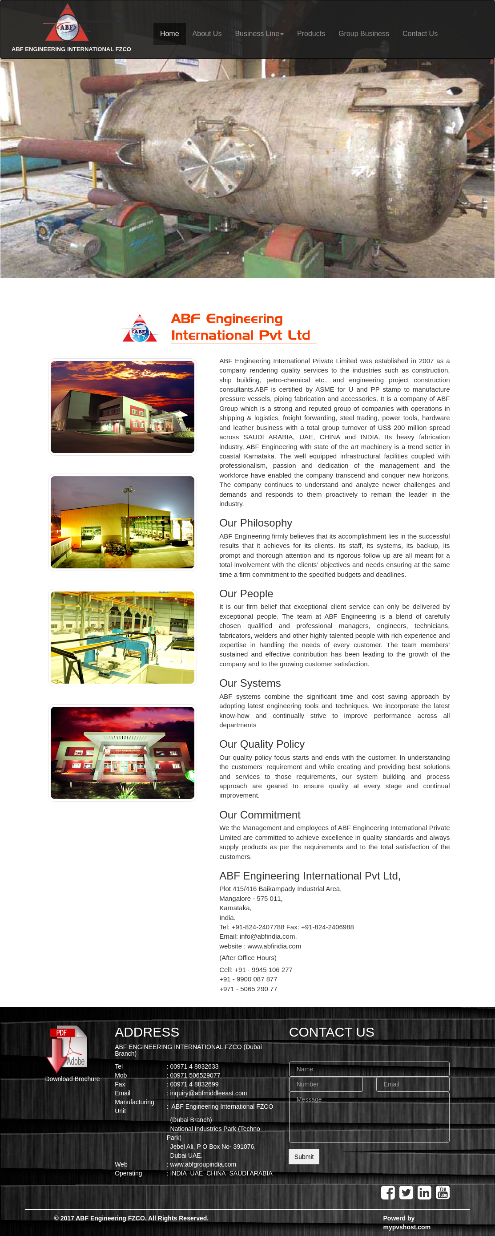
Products (311, 33)
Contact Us (420, 33)
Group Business (363, 33)
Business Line (259, 33)
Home (169, 33)
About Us (207, 33)
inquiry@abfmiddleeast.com (208, 1093)
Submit (304, 1156)
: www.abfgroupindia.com (201, 1164)
